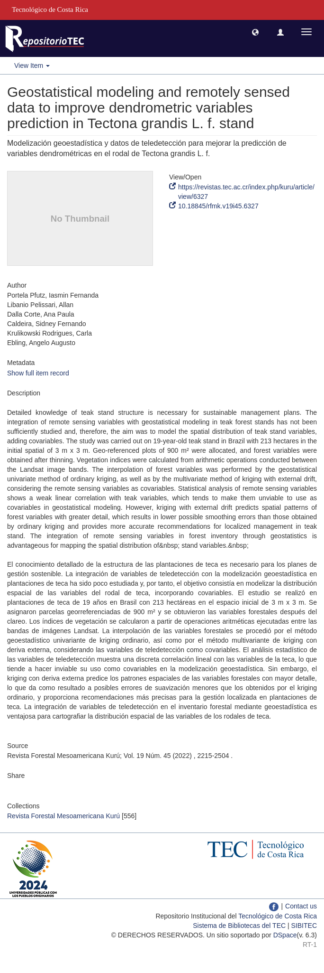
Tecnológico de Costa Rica (277, 916)
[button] (255, 32)
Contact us (301, 906)
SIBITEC (304, 925)
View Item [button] (32, 65)
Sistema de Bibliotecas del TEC (239, 925)
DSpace (285, 935)
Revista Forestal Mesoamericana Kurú (63, 816)
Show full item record (38, 373)
